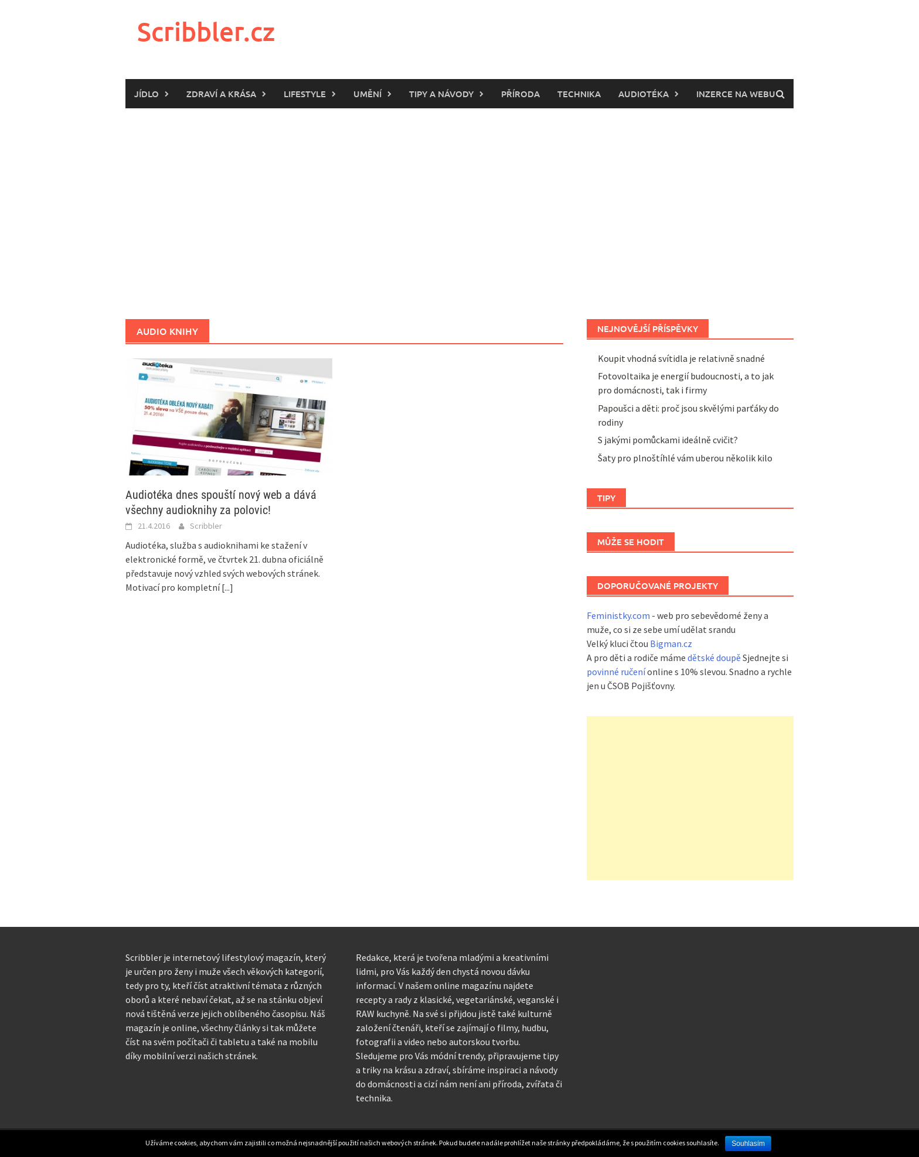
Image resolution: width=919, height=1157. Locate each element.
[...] (227, 587)
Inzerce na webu (735, 94)
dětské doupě (714, 657)
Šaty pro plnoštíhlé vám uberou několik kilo (685, 458)
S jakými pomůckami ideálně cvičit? (668, 440)
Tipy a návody (441, 94)
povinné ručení (616, 671)
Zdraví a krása (221, 94)
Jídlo (146, 94)
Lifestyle (305, 94)
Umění (367, 94)
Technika (579, 94)
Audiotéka (643, 94)
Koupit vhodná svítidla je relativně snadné (681, 358)
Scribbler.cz (206, 31)
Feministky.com (618, 615)
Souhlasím (748, 1143)
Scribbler (206, 526)
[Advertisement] (459, 214)
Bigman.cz (671, 643)
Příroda (520, 94)
